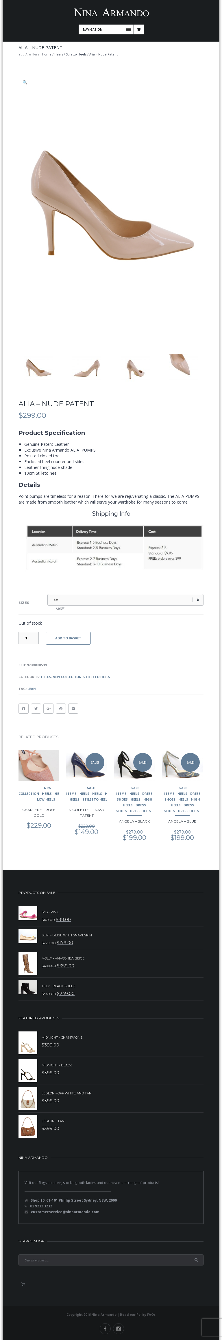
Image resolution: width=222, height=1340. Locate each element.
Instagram (118, 1328)
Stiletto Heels (76, 54)
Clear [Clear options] (60, 608)
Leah (31, 688)
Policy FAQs (146, 1314)
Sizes (23, 603)
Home (46, 54)
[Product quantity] (28, 638)
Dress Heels (140, 811)
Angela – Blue (182, 821)
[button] (25, 82)
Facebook (105, 1328)
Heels (58, 54)
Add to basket (68, 638)
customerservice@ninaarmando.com (65, 1211)
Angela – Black (134, 821)
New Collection (67, 677)
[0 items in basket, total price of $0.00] (22, 1284)
